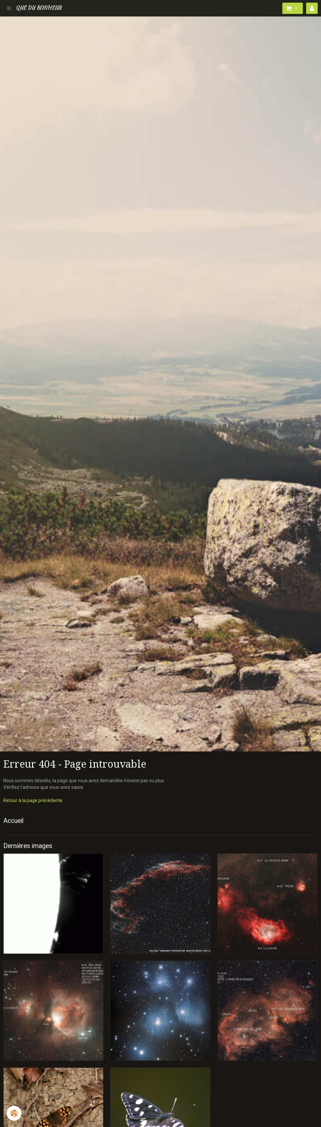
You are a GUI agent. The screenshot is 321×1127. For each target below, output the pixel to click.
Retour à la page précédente (32, 800)
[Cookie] (14, 1113)
